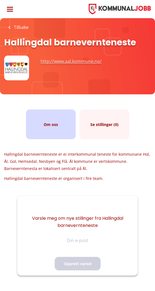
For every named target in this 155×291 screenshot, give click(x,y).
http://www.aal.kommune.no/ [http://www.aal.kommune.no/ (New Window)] (71, 61)
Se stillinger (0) (104, 124)
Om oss (51, 124)
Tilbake (20, 27)
